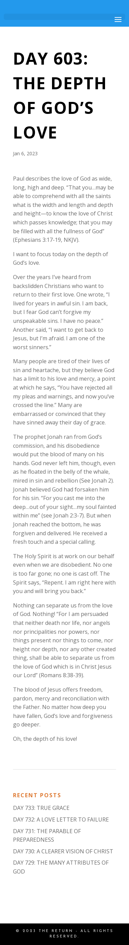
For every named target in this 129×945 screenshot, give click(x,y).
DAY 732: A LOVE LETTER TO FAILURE (61, 819)
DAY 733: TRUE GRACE (41, 808)
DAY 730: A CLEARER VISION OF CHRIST (63, 851)
